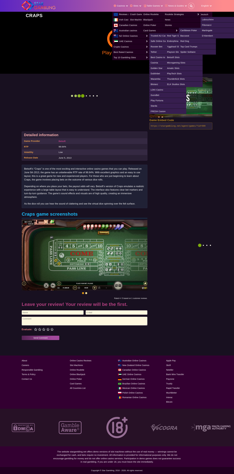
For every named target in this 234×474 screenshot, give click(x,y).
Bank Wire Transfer (175, 374)
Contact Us (27, 379)
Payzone (170, 379)
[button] (83, 293)
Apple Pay (171, 360)
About (24, 360)
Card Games (76, 383)
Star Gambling (108, 470)
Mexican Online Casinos (133, 388)
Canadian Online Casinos (134, 370)
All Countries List (78, 388)
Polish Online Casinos (132, 393)
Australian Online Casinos (134, 360)
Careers (25, 365)
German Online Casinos (133, 379)
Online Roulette (77, 370)
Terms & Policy (28, 374)
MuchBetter (171, 393)
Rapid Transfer (173, 388)
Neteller (169, 370)
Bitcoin (169, 402)
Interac (169, 397)
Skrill (168, 365)
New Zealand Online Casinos (135, 365)
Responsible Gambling (32, 370)
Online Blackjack (77, 374)
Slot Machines (76, 365)
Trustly (169, 383)
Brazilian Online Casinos (133, 383)
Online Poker (76, 379)
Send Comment (40, 338)
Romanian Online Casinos (134, 397)
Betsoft (62, 141)
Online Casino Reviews (80, 360)
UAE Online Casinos (131, 374)
